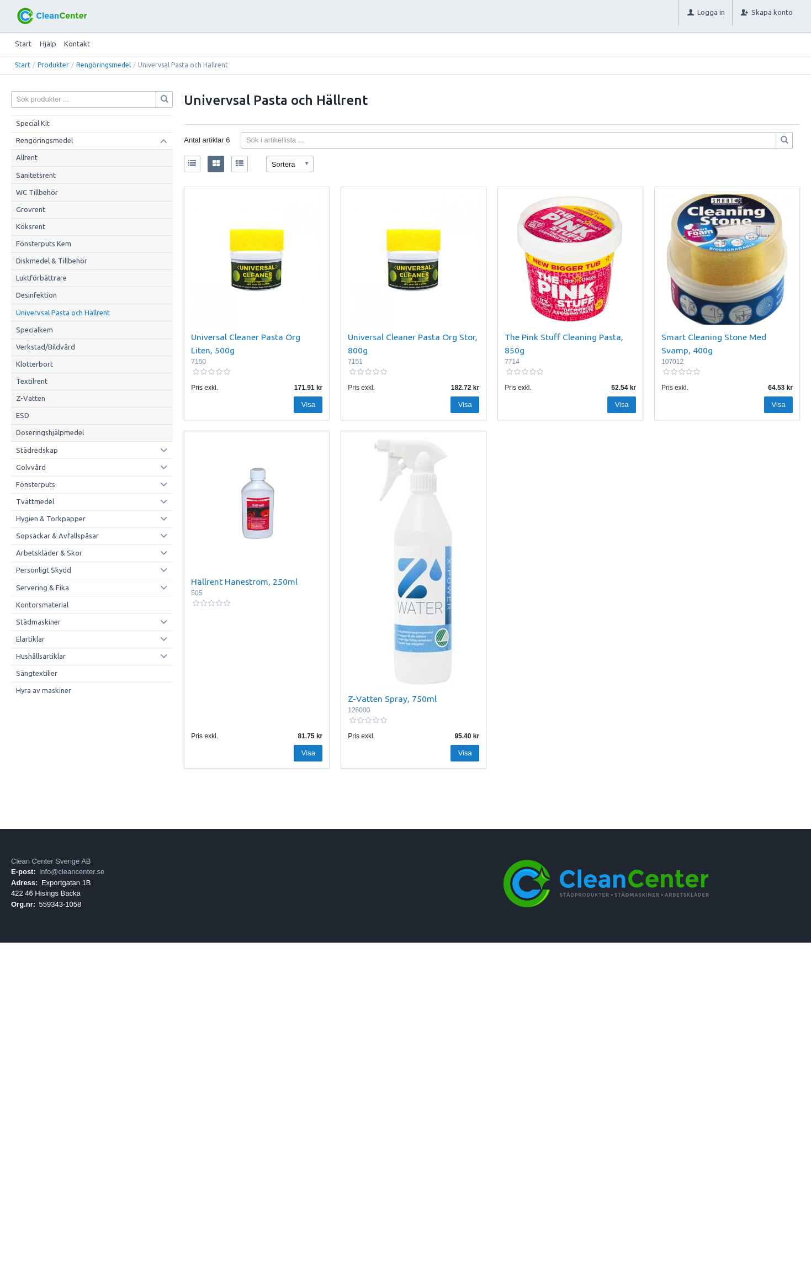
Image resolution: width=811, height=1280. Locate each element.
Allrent (27, 157)
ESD (22, 415)
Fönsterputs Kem (43, 243)
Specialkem (34, 330)
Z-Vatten (30, 398)
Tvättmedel (35, 501)
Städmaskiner (38, 622)
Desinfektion (36, 295)
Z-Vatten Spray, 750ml (392, 699)
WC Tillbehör (37, 192)
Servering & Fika (42, 587)
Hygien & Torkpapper (51, 518)
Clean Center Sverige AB (51, 861)
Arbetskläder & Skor (49, 553)
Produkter (53, 64)
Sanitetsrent (36, 175)
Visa (308, 404)
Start (23, 43)
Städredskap (37, 450)
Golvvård (31, 467)
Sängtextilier (36, 673)
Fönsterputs (35, 484)
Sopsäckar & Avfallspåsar (57, 535)
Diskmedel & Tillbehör (51, 261)
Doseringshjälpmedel (50, 432)
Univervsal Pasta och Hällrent (63, 312)
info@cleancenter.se (71, 872)
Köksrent (30, 226)
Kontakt (77, 43)
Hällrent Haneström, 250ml (244, 581)
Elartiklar (30, 639)
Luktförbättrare (41, 278)
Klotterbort (34, 364)
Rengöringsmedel (103, 64)
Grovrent (30, 209)
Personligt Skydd (43, 570)
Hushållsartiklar (41, 656)
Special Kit (33, 123)
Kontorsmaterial (42, 605)
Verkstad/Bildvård (45, 347)
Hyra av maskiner (43, 690)
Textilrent (31, 381)
